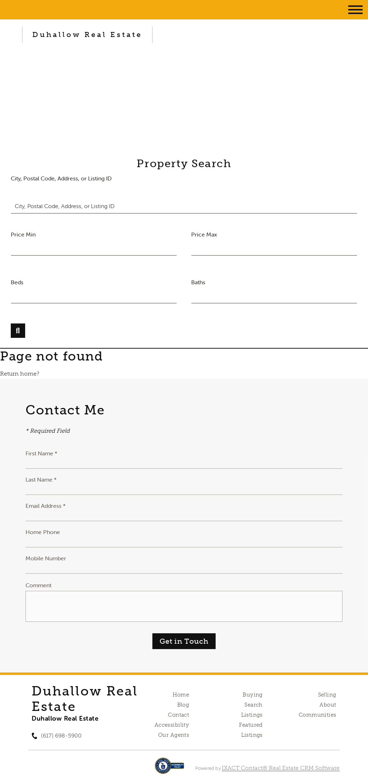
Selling (327, 695)
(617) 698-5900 (61, 735)
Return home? (19, 373)
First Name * (42, 453)
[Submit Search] (18, 330)
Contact (178, 715)
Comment (38, 585)
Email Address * (46, 505)
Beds (17, 282)
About (327, 705)
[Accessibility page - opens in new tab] (169, 769)
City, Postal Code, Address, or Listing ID (61, 178)
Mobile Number (46, 558)
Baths (198, 282)
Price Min (23, 234)
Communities (317, 715)
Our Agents (173, 735)
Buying (253, 695)
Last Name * (41, 479)
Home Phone (43, 532)
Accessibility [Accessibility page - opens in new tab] (172, 725)
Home (180, 695)
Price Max (204, 234)
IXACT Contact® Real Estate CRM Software (281, 767)
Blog (183, 705)
